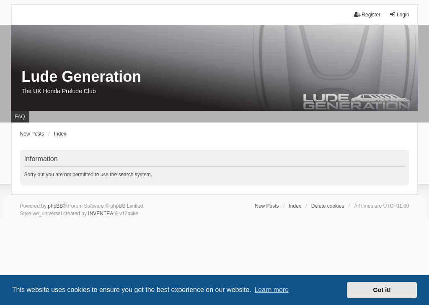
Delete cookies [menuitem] (327, 206)
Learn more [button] (271, 289)
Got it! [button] (382, 290)
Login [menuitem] (399, 14)
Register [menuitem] (367, 14)
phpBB (55, 206)
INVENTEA (100, 213)
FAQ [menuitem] (20, 117)
